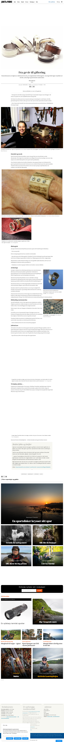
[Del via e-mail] (34, 86)
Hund (22, 2)
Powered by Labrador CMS (32, 740)
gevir (41, 474)
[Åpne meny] (62, 2)
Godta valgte (17, 738)
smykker (36, 474)
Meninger (32, 2)
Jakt (15, 2)
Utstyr (26, 2)
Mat (37, 2)
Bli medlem (52, 2)
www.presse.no (32, 726)
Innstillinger (59, 740)
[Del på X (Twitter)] (32, 86)
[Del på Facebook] (30, 86)
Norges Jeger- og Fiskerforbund (53, 716)
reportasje (24, 474)
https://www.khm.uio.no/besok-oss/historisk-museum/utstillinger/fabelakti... (33, 467)
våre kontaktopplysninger (11, 716)
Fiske (18, 2)
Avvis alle (25, 738)
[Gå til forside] (6, 2)
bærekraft (30, 474)
